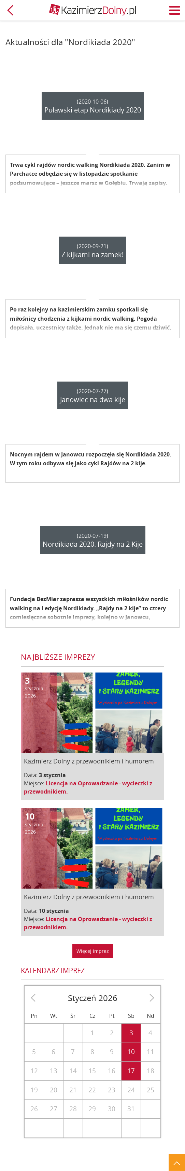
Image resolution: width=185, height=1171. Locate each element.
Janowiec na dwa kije (92, 399)
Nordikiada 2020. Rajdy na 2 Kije (93, 544)
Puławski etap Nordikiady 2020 (92, 110)
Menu (175, 10)
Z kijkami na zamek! (92, 254)
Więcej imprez (92, 951)
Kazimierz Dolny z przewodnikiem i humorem (89, 761)
